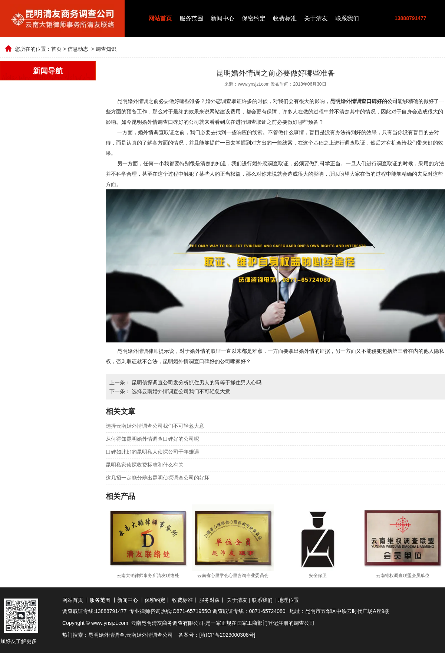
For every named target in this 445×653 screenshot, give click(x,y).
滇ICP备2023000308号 (227, 635)
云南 (131, 635)
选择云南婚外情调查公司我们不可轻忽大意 (180, 391)
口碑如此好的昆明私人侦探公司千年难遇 (152, 452)
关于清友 (316, 18)
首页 (56, 49)
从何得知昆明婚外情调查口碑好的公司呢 (152, 439)
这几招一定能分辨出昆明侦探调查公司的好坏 (158, 478)
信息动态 (77, 49)
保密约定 (254, 18)
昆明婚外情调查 (106, 635)
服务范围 (191, 18)
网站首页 (160, 18)
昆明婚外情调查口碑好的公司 (196, 361)
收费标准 (285, 18)
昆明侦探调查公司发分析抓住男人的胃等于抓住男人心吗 (195, 382)
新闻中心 (222, 18)
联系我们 (347, 18)
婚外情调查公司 (154, 635)
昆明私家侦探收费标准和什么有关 (145, 465)
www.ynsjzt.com (253, 84)
